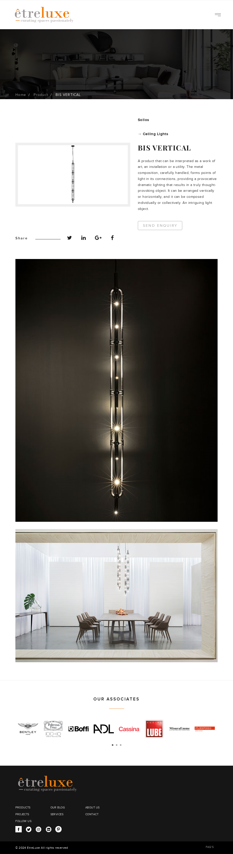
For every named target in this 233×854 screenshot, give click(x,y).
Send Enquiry (160, 226)
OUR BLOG (57, 807)
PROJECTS (22, 814)
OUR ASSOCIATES (116, 699)
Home (20, 95)
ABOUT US (92, 807)
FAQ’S (210, 847)
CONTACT (91, 814)
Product (41, 95)
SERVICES (57, 814)
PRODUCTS (23, 807)
